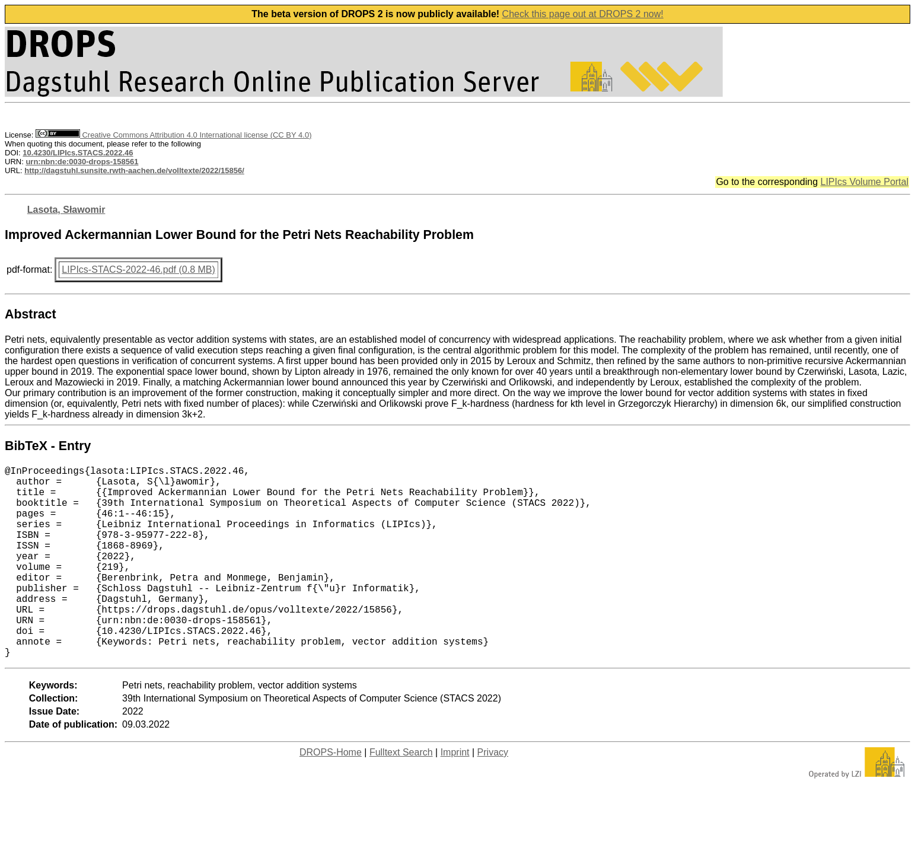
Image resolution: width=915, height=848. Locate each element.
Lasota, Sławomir (66, 210)
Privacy (492, 795)
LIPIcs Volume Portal (864, 182)
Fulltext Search (401, 795)
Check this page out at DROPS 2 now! (583, 14)
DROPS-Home (330, 795)
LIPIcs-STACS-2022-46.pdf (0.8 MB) (138, 269)
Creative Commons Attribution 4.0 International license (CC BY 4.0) (173, 134)
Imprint (455, 795)
